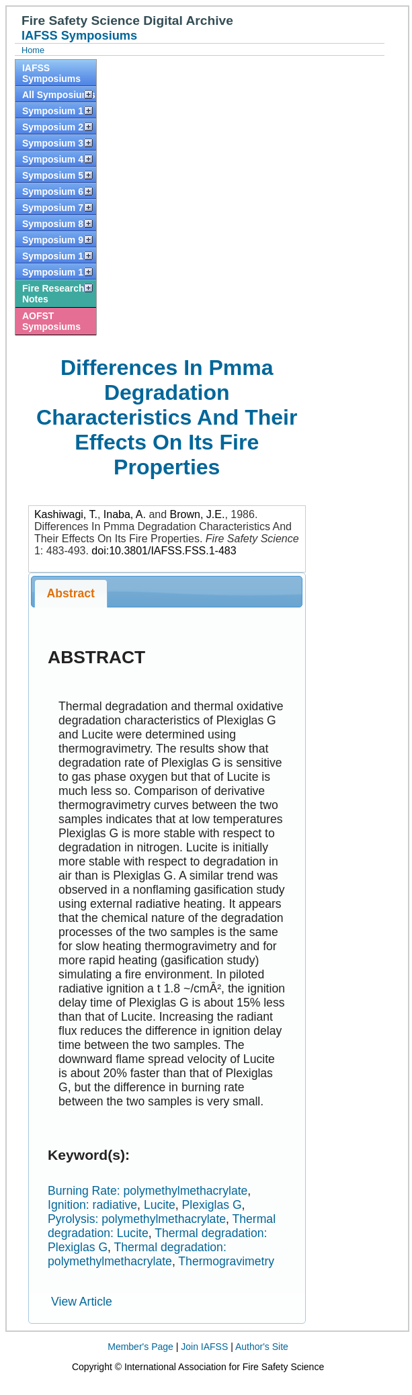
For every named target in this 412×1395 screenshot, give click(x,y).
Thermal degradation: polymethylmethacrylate (137, 1254)
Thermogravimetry (226, 1261)
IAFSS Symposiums (51, 73)
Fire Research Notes (53, 293)
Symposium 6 (52, 191)
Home (33, 50)
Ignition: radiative (92, 1205)
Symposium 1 (52, 110)
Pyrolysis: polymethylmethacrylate (137, 1219)
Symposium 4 (52, 159)
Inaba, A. (125, 514)
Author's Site (261, 1346)
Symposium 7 (52, 207)
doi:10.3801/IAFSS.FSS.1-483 (163, 550)
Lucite (159, 1205)
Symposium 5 (52, 175)
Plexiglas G (212, 1205)
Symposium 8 (52, 223)
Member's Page (140, 1346)
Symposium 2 (52, 127)
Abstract (71, 593)
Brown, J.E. (197, 514)
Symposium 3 (52, 143)
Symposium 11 (55, 272)
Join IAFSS (204, 1346)
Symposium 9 (52, 240)
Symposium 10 (55, 256)
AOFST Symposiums (51, 321)
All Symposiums (58, 94)
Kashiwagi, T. (65, 514)
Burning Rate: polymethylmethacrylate (147, 1190)
